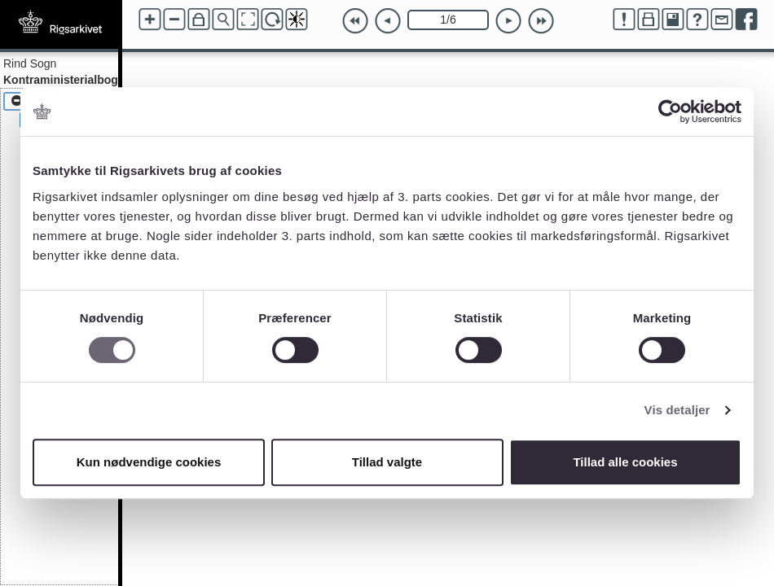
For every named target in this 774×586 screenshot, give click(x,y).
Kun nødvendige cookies (149, 462)
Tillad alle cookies (625, 462)
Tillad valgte (387, 462)
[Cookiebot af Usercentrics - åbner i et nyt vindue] (670, 111)
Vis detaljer (677, 410)
